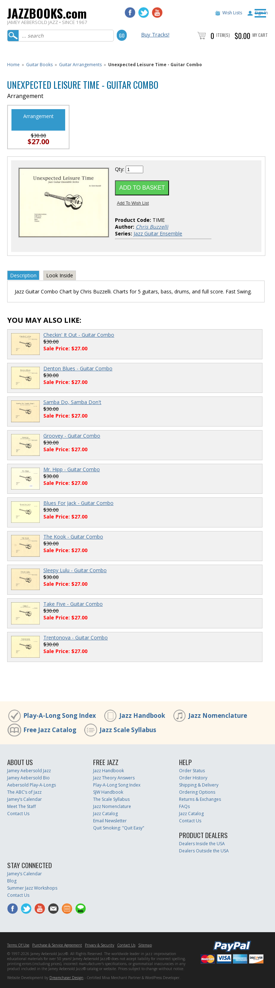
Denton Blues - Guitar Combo (77, 368)
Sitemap (145, 945)
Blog (11, 881)
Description (23, 275)
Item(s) (223, 35)
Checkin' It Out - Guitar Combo (78, 334)
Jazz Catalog (105, 814)
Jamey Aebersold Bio (28, 778)
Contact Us (18, 814)
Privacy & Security (99, 945)
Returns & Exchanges (200, 799)
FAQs (184, 806)
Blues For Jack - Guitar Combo (78, 503)
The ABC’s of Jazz (24, 792)
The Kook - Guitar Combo (73, 536)
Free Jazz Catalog (49, 730)
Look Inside (59, 275)
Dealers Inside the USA (202, 844)
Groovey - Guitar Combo (71, 435)
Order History (193, 778)
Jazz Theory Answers (114, 778)
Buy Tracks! (155, 34)
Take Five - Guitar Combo (73, 603)
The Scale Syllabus (111, 799)
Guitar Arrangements (80, 65)
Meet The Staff (21, 806)
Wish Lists (232, 13)
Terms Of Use (18, 945)
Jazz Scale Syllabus (128, 730)
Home (13, 65)
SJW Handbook (108, 792)
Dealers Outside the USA (204, 851)
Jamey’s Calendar (24, 799)
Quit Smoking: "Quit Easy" (118, 828)
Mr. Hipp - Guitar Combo (71, 469)
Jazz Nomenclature (217, 715)
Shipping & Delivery (198, 785)
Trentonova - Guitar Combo (75, 637)
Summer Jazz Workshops (32, 888)
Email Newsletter (110, 821)
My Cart (260, 35)
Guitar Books (39, 65)
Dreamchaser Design (66, 977)
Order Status (192, 771)
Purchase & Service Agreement (57, 945)
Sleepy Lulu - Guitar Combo (75, 570)
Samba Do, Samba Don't (72, 402)
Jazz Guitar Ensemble (158, 233)
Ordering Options (197, 792)
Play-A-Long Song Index (59, 715)
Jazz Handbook (142, 715)
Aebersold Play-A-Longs (31, 785)
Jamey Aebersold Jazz (29, 771)
